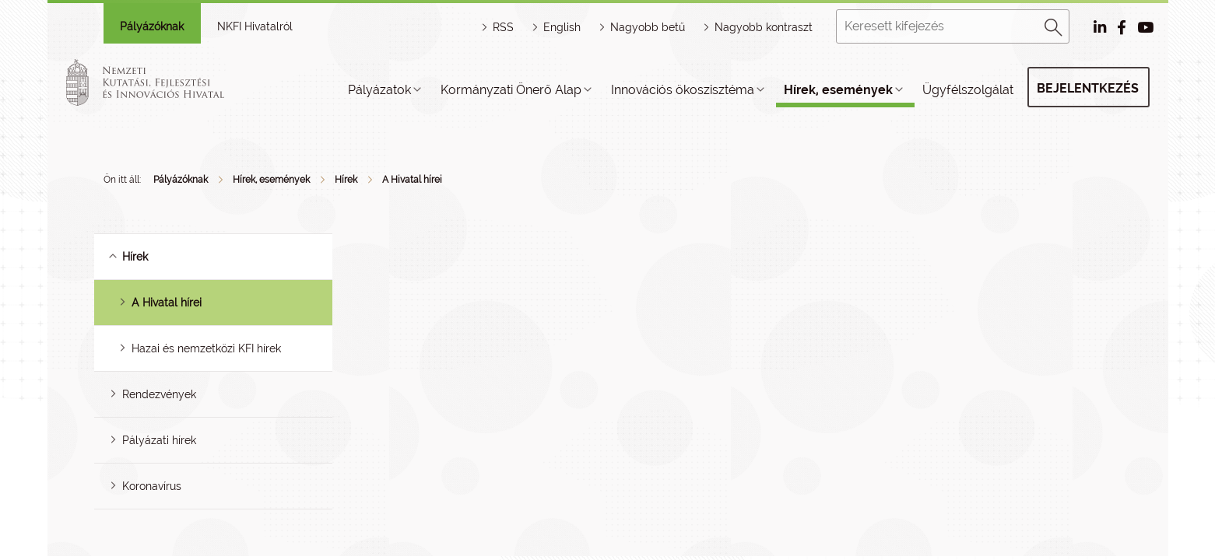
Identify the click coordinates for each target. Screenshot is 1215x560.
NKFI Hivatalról (255, 26)
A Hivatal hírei (412, 179)
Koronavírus (151, 486)
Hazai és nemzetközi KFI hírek (206, 348)
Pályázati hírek (159, 440)
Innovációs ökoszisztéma (682, 89)
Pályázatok (379, 89)
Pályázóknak (152, 26)
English (562, 27)
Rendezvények (159, 394)
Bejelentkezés (1088, 88)
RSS (503, 27)
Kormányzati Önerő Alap (511, 89)
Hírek (346, 179)
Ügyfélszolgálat (967, 89)
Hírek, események (838, 89)
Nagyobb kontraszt (764, 27)
